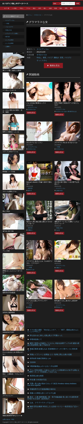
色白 (61, 8)
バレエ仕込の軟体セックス (36, 103)
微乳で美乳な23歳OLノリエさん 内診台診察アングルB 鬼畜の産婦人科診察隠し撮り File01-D (53, 344)
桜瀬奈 (30, 307)
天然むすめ (59, 228)
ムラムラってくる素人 (11, 33)
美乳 (44, 57)
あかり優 (66, 111)
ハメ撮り (14, 8)
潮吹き (56, 57)
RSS (12, 419)
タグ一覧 (6, 8)
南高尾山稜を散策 (37, 376)
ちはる (58, 230)
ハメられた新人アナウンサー (36, 301)
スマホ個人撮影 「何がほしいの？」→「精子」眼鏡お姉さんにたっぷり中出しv (53, 330)
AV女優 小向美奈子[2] (38, 380)
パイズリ (68, 57)
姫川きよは (73, 111)
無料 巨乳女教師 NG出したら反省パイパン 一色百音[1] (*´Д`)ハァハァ (52, 407)
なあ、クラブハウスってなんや (42, 403)
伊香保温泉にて (36, 339)
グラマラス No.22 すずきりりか (65, 142)
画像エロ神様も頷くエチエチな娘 (43, 393)
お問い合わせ (6, 419)
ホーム (30, 15)
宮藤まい (30, 230)
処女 (34, 8)
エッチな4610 (9, 40)
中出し (22, 8)
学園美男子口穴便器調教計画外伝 (43, 389)
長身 (55, 8)
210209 (32, 362)
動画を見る (55, 65)
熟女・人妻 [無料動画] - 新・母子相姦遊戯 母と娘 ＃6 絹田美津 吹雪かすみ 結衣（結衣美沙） (52, 398)
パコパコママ (9, 27)
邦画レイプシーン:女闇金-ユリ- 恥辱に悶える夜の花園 (51, 354)
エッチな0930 (9, 43)
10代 (39, 8)
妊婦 (50, 8)
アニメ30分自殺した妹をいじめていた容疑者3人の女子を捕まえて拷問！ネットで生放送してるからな (53, 371)
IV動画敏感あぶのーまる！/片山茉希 (44, 366)
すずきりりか (37, 15)
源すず (30, 190)
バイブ (50, 57)
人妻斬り (7, 46)
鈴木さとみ (31, 269)
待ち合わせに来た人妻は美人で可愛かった (46, 335)
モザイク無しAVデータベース (16, 3)
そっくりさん (42, 60)
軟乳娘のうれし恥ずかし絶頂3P (65, 301)
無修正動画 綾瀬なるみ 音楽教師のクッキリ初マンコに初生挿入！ (52, 350)
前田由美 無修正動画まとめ (40, 358)
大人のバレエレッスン (34, 142)
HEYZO (30, 188)
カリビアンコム (43, 49)
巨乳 (66, 8)
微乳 (71, 8)
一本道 (58, 147)
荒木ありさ (59, 307)
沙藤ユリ (58, 267)
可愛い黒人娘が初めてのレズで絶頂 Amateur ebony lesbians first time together (51, 384)
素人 (45, 8)
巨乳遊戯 (57, 261)
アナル (28, 8)
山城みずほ (59, 190)
